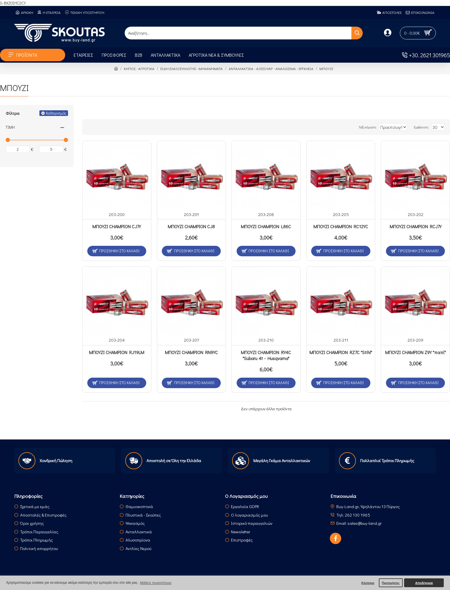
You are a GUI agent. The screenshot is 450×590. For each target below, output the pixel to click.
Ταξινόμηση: (355, 127)
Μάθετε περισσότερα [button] (155, 583)
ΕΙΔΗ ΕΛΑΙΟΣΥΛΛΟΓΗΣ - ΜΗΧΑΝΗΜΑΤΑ (191, 68)
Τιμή (10, 127)
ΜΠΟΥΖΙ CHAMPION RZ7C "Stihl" (340, 352)
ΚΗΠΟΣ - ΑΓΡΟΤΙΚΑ (139, 68)
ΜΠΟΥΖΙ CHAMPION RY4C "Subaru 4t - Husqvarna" (266, 355)
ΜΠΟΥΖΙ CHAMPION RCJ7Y (415, 226)
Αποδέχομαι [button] (424, 583)
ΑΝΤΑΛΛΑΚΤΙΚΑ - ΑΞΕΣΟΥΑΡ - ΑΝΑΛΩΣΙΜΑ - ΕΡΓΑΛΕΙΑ (271, 68)
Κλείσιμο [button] (367, 583)
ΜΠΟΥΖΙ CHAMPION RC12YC (340, 226)
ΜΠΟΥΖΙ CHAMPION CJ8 (191, 226)
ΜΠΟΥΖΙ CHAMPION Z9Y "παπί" (415, 352)
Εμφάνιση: (424, 127)
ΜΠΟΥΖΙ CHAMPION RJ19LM (116, 352)
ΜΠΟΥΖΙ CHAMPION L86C (266, 226)
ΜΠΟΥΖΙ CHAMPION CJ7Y (116, 226)
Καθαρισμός (56, 113)
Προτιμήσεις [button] (391, 583)
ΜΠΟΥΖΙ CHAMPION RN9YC (191, 352)
